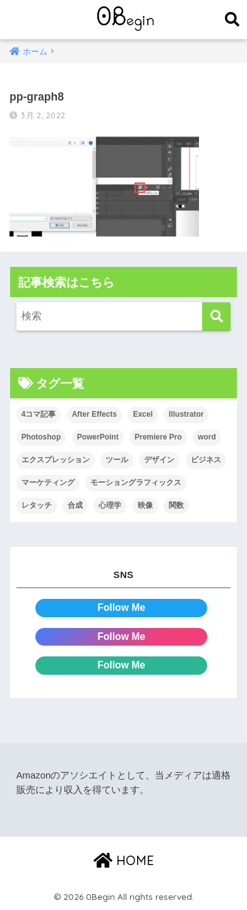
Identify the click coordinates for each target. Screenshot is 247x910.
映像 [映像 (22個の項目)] (145, 505)
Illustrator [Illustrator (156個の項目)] (186, 414)
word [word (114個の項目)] (207, 437)
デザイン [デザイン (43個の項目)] (159, 459)
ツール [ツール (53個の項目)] (116, 459)
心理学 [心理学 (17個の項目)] (110, 505)
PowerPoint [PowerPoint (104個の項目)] (98, 437)
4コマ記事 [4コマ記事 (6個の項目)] (38, 414)
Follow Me (121, 607)
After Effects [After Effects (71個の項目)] (94, 414)
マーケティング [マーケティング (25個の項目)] (48, 482)
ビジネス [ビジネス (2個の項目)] (206, 459)
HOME (123, 860)
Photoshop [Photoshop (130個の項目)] (41, 437)
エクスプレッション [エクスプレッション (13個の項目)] (55, 459)
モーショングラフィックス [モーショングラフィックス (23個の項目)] (135, 482)
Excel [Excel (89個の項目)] (142, 414)
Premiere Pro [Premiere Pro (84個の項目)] (158, 437)
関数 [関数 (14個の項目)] (176, 505)
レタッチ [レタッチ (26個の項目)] (36, 505)
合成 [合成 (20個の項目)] (75, 505)
